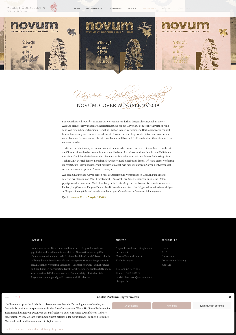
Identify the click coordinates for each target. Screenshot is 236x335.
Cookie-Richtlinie (15, 329)
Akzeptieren (131, 305)
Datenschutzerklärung (38, 329)
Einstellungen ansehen (212, 305)
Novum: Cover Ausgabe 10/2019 (88, 197)
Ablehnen (172, 305)
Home (165, 248)
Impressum (58, 329)
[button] (229, 297)
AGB (164, 252)
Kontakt (166, 265)
